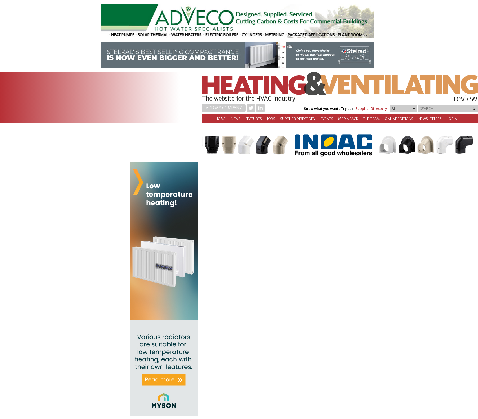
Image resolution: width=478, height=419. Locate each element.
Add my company (224, 107)
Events (326, 119)
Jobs (271, 119)
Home (220, 119)
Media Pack (348, 119)
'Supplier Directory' (371, 108)
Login (452, 119)
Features (253, 119)
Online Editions (399, 119)
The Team (371, 119)
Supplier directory (297, 119)
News (235, 119)
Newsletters (430, 119)
